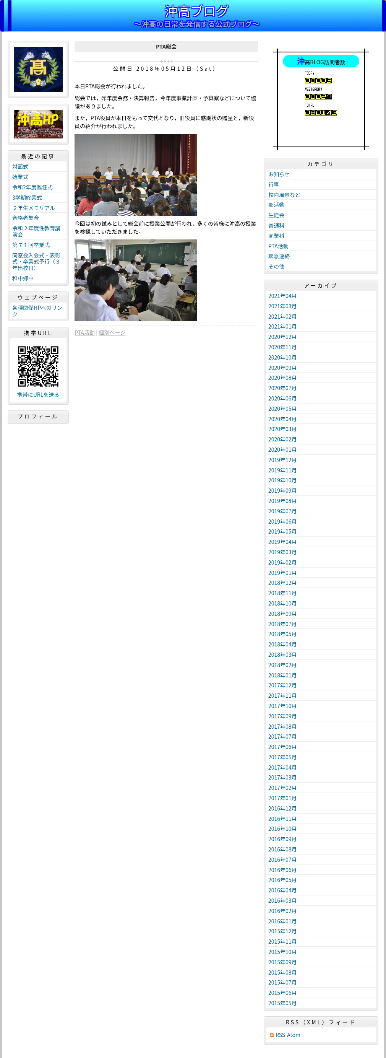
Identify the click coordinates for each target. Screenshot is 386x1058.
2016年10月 (282, 828)
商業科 (276, 235)
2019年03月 (282, 552)
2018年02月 (282, 665)
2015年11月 (282, 941)
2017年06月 (282, 746)
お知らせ (279, 174)
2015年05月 (282, 1003)
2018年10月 (282, 603)
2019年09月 (282, 490)
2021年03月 (282, 306)
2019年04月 (282, 541)
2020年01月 (282, 449)
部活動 (276, 204)
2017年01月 (282, 798)
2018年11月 (282, 593)
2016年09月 (282, 839)
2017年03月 (282, 777)
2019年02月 (282, 562)
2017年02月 (282, 787)
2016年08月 (282, 849)
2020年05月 (282, 408)
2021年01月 (282, 326)
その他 (276, 266)
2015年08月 (282, 972)
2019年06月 (282, 521)
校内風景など (284, 195)
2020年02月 (282, 439)
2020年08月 (282, 377)
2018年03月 (282, 654)
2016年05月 (282, 880)
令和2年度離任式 (32, 187)
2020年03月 (282, 429)
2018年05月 (282, 634)
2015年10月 (282, 951)
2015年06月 (282, 992)
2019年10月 (282, 480)
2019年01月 (282, 572)
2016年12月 (282, 808)
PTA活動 (85, 332)
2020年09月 (282, 367)
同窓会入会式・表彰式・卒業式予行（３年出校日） (36, 261)
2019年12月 (282, 460)
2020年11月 (282, 347)
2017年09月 (282, 716)
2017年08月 (282, 726)
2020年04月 (282, 419)
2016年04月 (282, 890)
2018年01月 (282, 675)
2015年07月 (282, 982)
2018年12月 (282, 582)
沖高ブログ (197, 10)
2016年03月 (282, 900)
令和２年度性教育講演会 (36, 231)
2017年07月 (282, 736)
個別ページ (112, 332)
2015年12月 (282, 931)
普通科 (276, 225)
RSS (280, 1034)
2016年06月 (282, 870)
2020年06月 (282, 398)
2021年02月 (282, 316)
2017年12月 (282, 685)
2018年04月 (282, 644)
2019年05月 (282, 531)
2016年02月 (282, 911)
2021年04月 (282, 295)
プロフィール (38, 416)
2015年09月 (282, 962)
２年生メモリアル (33, 208)
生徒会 (276, 215)
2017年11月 (282, 695)
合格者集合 (25, 217)
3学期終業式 (27, 197)
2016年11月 (282, 818)
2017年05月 (282, 757)
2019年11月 (282, 470)
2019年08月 (282, 501)
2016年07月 (282, 859)
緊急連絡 (279, 256)
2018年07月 (282, 624)
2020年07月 (282, 388)
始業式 (20, 177)
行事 (273, 184)
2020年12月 (282, 336)
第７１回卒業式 (31, 245)
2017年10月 (282, 706)
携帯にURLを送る (38, 394)
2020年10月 (282, 357)
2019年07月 (282, 511)
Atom (293, 1034)
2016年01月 (282, 921)
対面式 (20, 166)
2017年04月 (282, 767)
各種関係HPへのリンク (37, 311)
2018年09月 (282, 613)
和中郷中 (23, 278)
